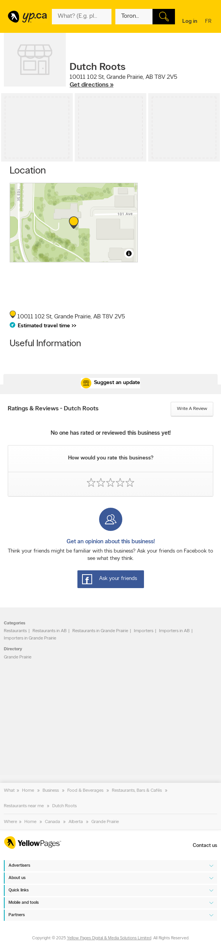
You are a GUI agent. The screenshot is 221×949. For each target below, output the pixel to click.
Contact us (205, 845)
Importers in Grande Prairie (30, 638)
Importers (143, 631)
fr (209, 21)
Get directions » (91, 85)
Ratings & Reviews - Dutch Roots (53, 409)
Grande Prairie (17, 657)
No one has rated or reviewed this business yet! (111, 433)
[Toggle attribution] (129, 253)
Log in (189, 21)
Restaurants (15, 631)
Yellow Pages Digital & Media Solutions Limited (109, 938)
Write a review (192, 408)
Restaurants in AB (50, 631)
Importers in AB (174, 631)
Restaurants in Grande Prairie (100, 631)
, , (123, 81)
